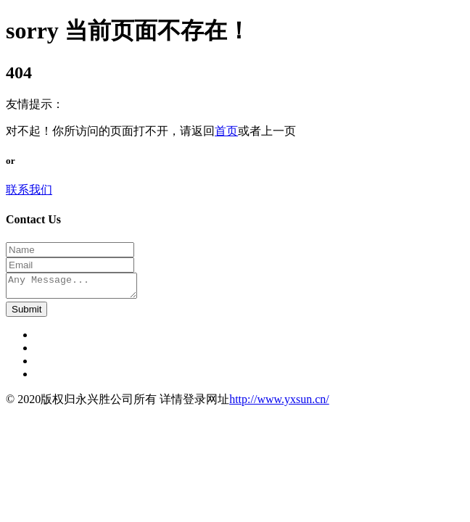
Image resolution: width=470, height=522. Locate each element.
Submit (26, 313)
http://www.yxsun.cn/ (279, 403)
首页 (226, 131)
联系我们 (29, 189)
